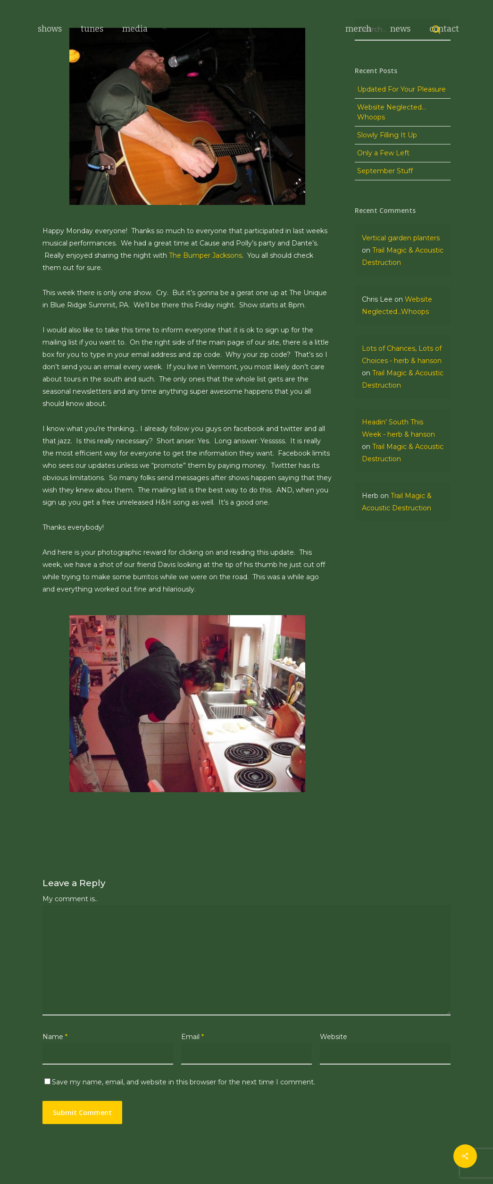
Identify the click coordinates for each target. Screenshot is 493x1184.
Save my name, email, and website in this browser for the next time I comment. (183, 1082)
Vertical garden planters (401, 286)
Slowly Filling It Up (387, 183)
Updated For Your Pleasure (401, 137)
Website (333, 1036)
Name (54, 1036)
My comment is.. (70, 899)
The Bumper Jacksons (205, 255)
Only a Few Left (383, 201)
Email (192, 1036)
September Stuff (385, 219)
